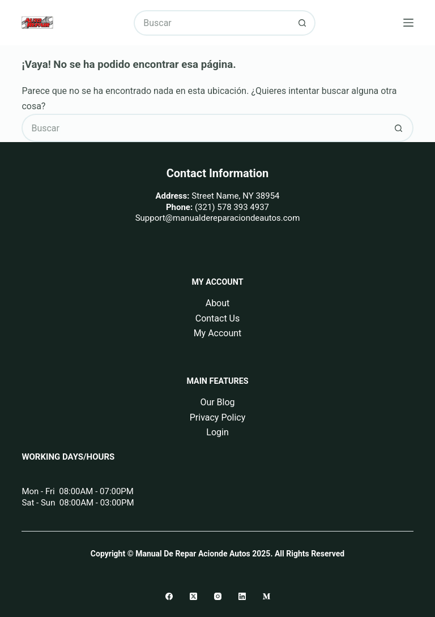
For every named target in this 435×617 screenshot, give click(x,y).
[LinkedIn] (242, 596)
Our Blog (217, 402)
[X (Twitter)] (193, 596)
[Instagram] (217, 596)
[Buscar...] (212, 23)
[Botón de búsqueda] (302, 23)
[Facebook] (169, 596)
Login (217, 432)
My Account (218, 333)
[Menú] (408, 23)
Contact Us (217, 318)
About (218, 303)
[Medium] (266, 596)
